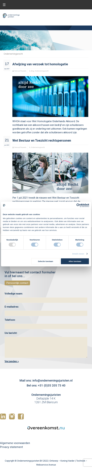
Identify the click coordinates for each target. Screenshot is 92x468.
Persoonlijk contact (17, 282)
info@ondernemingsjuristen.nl (52, 380)
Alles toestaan (75, 261)
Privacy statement (11, 447)
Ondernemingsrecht (42, 71)
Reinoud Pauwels (20, 71)
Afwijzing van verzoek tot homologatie (40, 64)
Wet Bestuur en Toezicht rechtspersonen (41, 140)
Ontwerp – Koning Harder (62, 460)
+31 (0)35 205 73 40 (51, 385)
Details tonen (78, 254)
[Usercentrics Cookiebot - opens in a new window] (78, 205)
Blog (32, 71)
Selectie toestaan (45, 261)
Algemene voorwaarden (15, 443)
